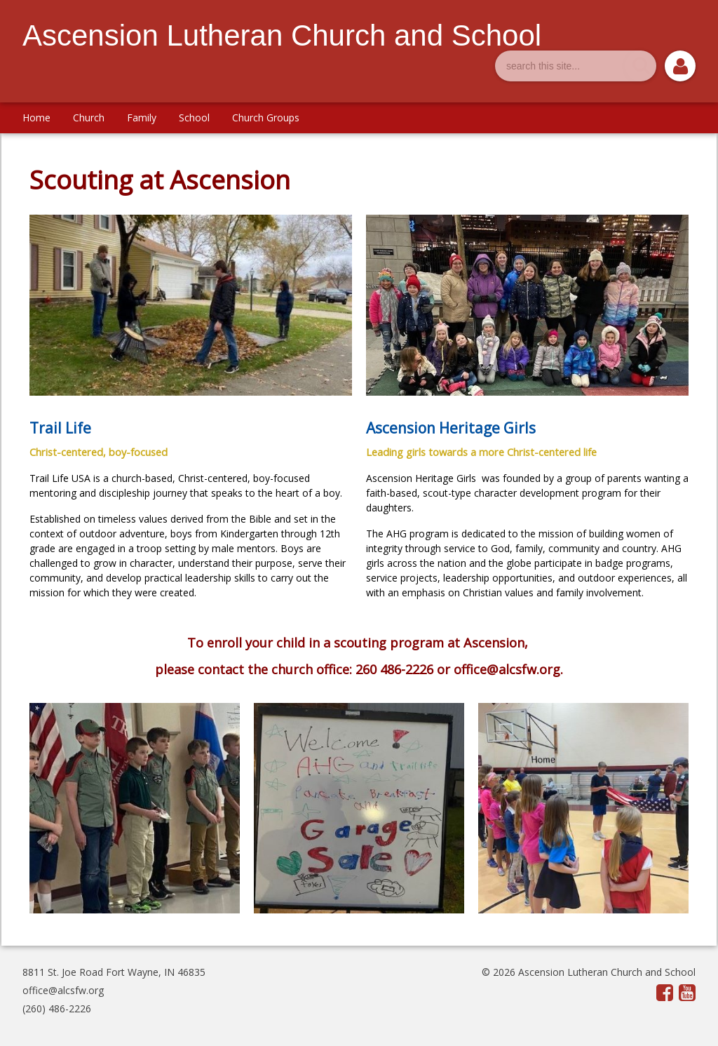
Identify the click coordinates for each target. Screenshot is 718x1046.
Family (141, 117)
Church (88, 117)
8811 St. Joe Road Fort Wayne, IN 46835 (113, 972)
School (194, 117)
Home (36, 117)
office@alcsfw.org (63, 990)
